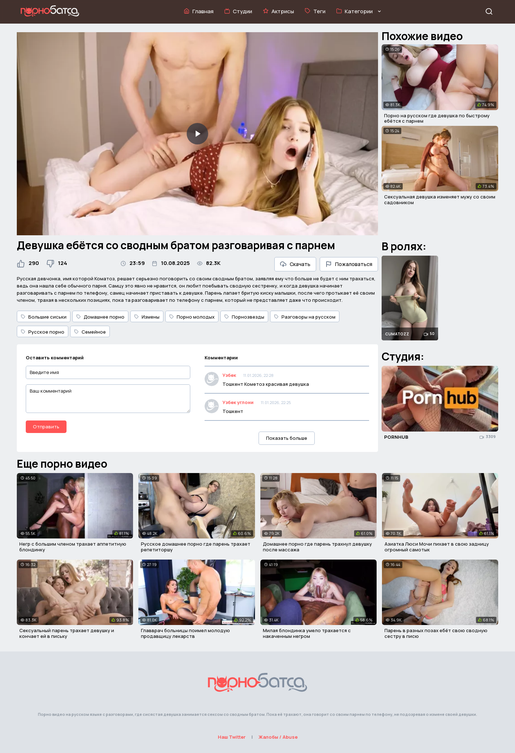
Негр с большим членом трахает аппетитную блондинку (72, 547)
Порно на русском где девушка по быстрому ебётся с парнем (437, 118)
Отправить (46, 426)
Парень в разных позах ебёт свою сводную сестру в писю (435, 633)
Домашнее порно (100, 317)
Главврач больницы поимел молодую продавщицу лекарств (185, 633)
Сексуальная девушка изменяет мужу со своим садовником (439, 199)
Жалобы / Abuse (278, 737)
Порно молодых (192, 317)
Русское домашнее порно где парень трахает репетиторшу (195, 547)
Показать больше (286, 438)
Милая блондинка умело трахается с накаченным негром (307, 633)
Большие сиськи (44, 317)
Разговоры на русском (304, 317)
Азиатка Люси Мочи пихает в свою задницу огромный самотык (436, 547)
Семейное (90, 332)
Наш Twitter (232, 737)
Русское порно (42, 332)
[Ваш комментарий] (108, 398)
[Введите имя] (108, 372)
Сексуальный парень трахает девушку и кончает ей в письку (66, 633)
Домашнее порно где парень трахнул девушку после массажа (317, 547)
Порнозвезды (244, 317)
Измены (147, 317)
